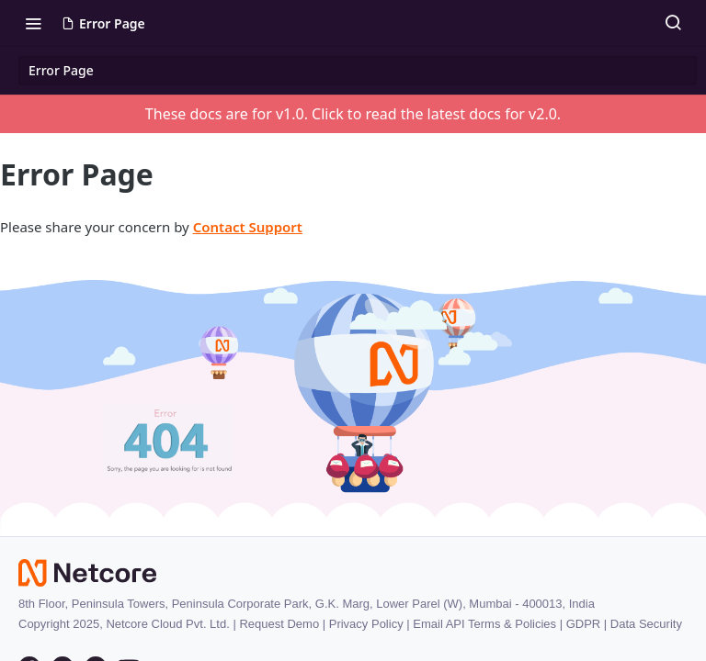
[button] (353, 392)
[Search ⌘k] (673, 23)
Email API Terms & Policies (484, 624)
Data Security (646, 624)
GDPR (583, 624)
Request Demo (279, 624)
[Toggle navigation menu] (33, 23)
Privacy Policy (366, 624)
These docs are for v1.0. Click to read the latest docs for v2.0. (353, 114)
